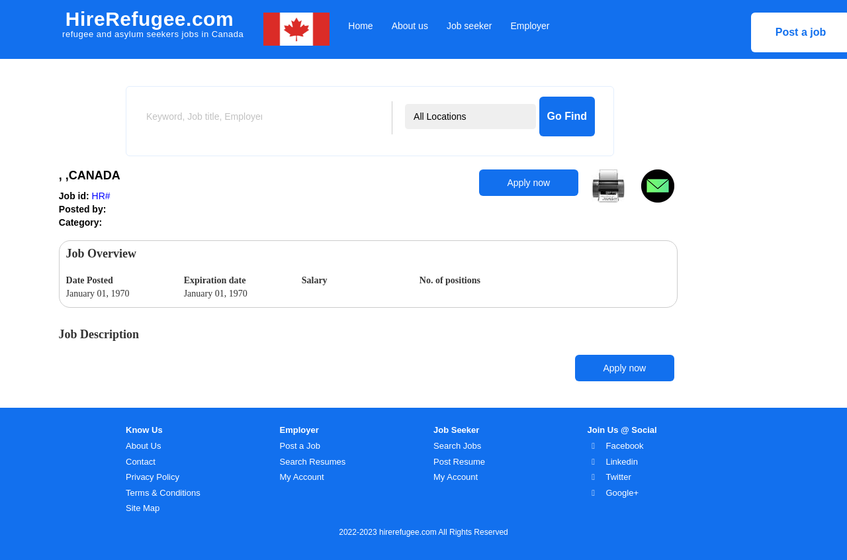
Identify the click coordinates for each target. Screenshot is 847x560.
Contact (141, 462)
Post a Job (300, 446)
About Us (143, 446)
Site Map (142, 508)
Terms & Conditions (163, 493)
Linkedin (622, 462)
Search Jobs (457, 446)
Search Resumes (313, 462)
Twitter (618, 477)
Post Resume (459, 462)
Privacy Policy (152, 477)
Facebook (625, 446)
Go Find (567, 116)
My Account (302, 477)
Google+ (622, 493)
